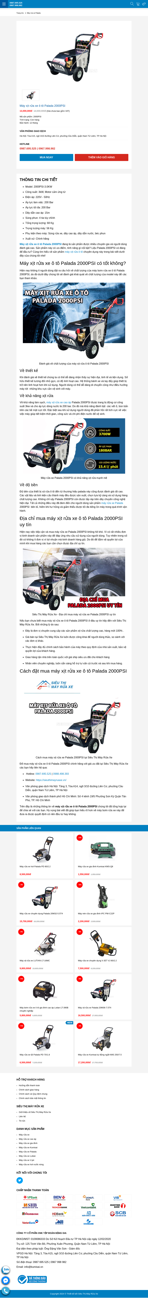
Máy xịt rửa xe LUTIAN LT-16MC (35, 961)
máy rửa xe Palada (112, 503)
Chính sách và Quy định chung (33, 1094)
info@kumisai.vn (33, 1267)
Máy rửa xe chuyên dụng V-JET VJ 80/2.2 (97, 961)
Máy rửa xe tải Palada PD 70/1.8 (35, 1055)
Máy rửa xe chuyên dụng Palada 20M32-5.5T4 (41, 914)
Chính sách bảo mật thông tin (32, 1098)
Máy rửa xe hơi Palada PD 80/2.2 (35, 867)
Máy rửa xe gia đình (28, 1143)
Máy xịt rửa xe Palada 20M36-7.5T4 (94, 1008)
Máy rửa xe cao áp (27, 1139)
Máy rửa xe (24, 1135)
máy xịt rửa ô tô (74, 252)
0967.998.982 (16, 5)
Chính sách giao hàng (29, 1090)
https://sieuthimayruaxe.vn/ (51, 780)
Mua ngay (46, 157)
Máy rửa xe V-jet (26, 1160)
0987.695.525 (16, 3)
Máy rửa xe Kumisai (28, 1147)
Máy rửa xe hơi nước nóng (31, 1165)
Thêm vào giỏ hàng (101, 157)
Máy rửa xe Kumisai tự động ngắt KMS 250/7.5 (100, 1055)
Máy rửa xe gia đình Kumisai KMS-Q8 (95, 867)
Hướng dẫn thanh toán (29, 1086)
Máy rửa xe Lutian (27, 1156)
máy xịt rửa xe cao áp (59, 402)
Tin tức (22, 1121)
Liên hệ (22, 1116)
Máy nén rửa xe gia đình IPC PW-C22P (96, 914)
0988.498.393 (61, 774)
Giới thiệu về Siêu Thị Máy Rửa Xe (35, 1112)
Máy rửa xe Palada (27, 1152)
